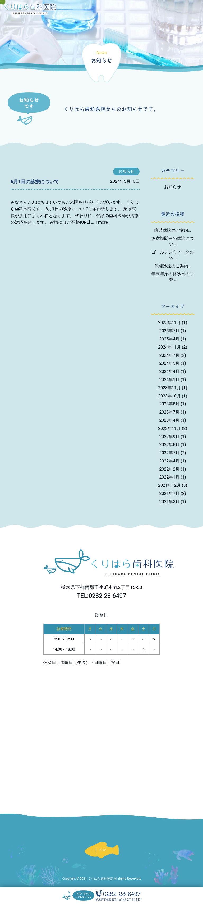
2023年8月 (172, 403)
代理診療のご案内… (172, 265)
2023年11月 (172, 387)
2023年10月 (172, 396)
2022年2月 (172, 469)
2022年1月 (172, 477)
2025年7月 (172, 330)
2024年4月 (172, 371)
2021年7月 (172, 493)
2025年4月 (172, 338)
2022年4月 (172, 460)
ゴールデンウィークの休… (172, 255)
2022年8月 (172, 444)
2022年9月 (172, 436)
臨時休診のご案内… (172, 230)
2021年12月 (172, 485)
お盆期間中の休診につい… (172, 241)
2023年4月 (172, 420)
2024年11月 (172, 347)
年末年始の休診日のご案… (172, 276)
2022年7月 (172, 452)
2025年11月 (172, 322)
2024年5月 (172, 363)
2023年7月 (172, 412)
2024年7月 (172, 355)
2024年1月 (172, 379)
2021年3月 (172, 501)
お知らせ (172, 186)
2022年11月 (172, 428)
